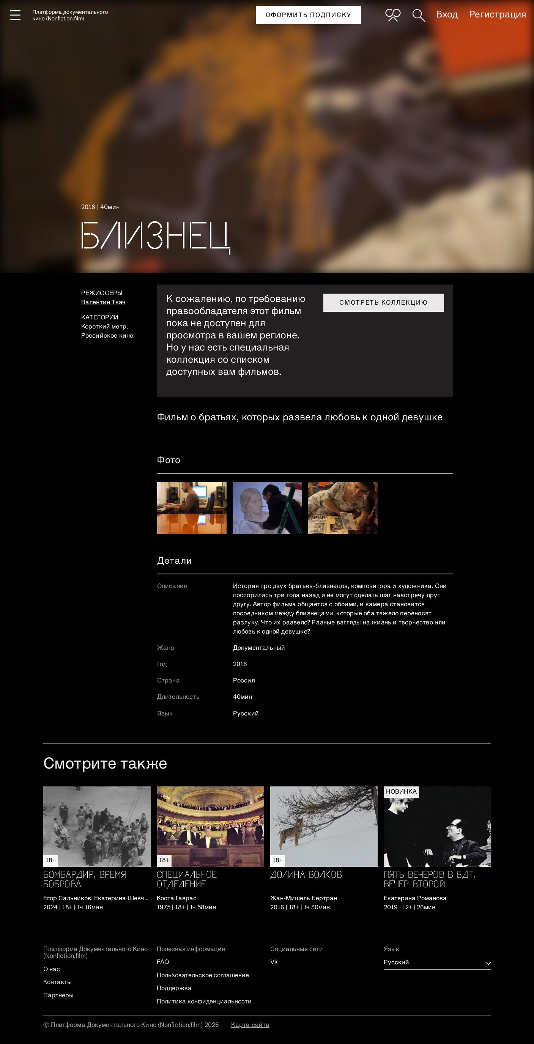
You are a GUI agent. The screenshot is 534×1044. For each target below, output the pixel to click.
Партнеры (58, 996)
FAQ (163, 962)
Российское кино (107, 336)
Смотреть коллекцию (383, 303)
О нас (51, 970)
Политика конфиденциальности (204, 1002)
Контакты (57, 983)
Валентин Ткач (103, 303)
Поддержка (174, 989)
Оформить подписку (308, 16)
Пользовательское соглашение (203, 976)
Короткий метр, (104, 327)
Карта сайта (250, 1025)
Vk (274, 962)
